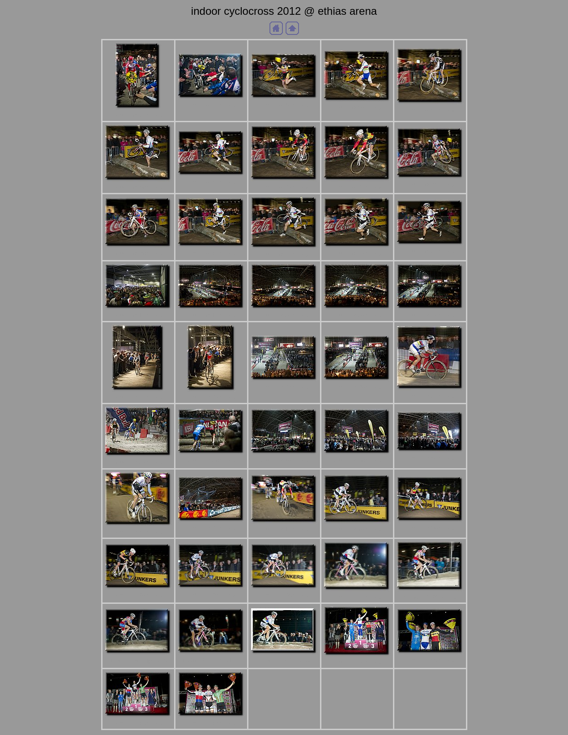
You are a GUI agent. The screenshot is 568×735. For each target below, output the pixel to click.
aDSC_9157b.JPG (357, 662)
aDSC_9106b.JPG (284, 595)
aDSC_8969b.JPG (211, 182)
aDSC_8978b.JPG (138, 253)
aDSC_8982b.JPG (357, 253)
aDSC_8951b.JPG (284, 105)
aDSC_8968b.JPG (138, 187)
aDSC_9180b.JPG (138, 723)
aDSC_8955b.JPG (357, 107)
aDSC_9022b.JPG (211, 397)
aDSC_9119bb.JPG (430, 597)
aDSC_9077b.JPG (211, 528)
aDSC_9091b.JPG (284, 529)
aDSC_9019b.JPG (138, 397)
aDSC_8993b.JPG (138, 315)
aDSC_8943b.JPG (211, 105)
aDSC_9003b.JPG (284, 315)
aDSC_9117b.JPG (357, 597)
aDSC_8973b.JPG (357, 187)
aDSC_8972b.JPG (284, 187)
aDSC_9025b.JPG (284, 387)
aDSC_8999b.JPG (211, 315)
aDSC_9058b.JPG (357, 460)
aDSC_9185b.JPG (211, 723)
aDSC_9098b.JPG (430, 528)
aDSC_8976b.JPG (430, 184)
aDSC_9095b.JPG (357, 529)
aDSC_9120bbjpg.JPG (138, 660)
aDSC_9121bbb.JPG (211, 660)
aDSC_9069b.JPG (138, 532)
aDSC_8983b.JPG (430, 251)
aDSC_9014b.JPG (430, 315)
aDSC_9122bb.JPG (284, 660)
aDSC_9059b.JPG (430, 458)
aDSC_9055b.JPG (284, 460)
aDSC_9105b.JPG (211, 594)
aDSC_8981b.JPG (284, 254)
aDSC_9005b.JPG (357, 315)
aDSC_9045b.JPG (138, 462)
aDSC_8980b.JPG (211, 253)
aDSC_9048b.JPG (211, 460)
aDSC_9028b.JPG (357, 387)
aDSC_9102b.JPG (138, 595)
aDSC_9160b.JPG (430, 660)
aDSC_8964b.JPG (430, 110)
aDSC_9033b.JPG (430, 396)
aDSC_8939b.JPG (138, 115)
